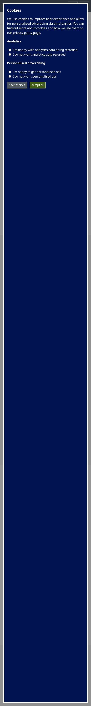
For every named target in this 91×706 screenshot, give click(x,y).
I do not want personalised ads (35, 76)
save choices (17, 85)
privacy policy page (26, 33)
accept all (38, 85)
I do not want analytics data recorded (39, 54)
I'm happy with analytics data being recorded (45, 50)
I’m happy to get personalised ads (37, 72)
